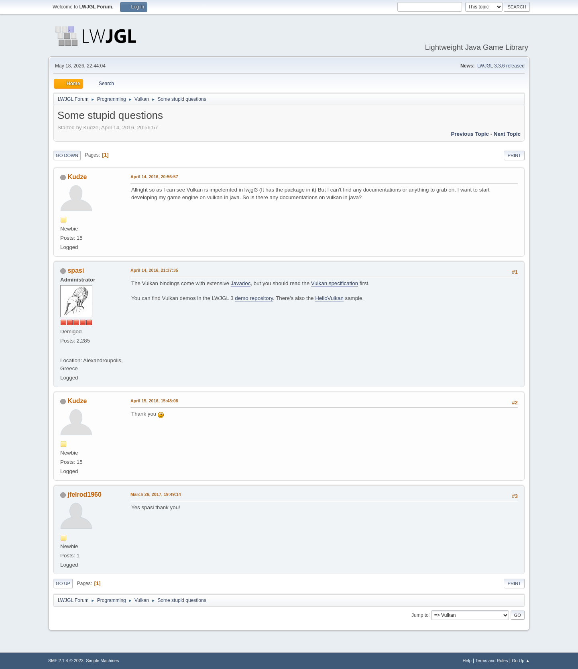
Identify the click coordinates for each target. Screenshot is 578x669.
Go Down (67, 155)
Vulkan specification (334, 283)
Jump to (420, 615)
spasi (75, 270)
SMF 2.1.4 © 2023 (65, 660)
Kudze (77, 176)
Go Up (63, 583)
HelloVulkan (329, 298)
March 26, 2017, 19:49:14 (155, 494)
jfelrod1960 (84, 494)
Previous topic (470, 134)
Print (514, 155)
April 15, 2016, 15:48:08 (154, 400)
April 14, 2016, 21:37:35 (154, 270)
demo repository (254, 298)
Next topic (507, 134)
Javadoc (241, 283)
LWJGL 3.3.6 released (501, 66)
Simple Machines (102, 660)
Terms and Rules (492, 660)
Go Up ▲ (521, 660)
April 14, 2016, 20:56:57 (154, 176)
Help (467, 660)
